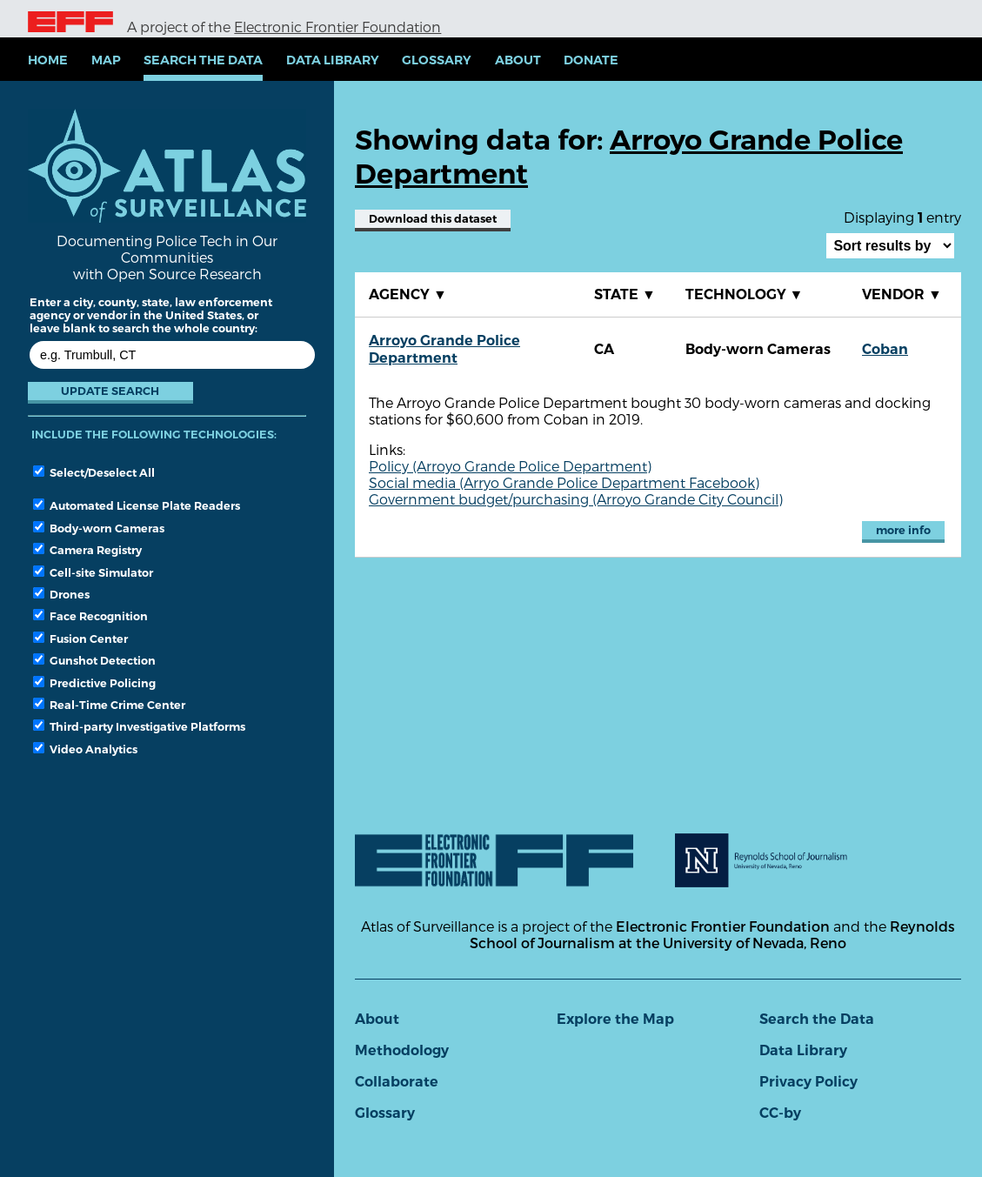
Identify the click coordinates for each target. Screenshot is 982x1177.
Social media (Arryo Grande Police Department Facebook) (564, 482)
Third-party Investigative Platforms (139, 726)
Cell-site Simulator (93, 572)
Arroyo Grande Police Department (444, 349)
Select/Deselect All (94, 472)
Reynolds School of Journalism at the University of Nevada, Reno (712, 934)
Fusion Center (80, 638)
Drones (61, 594)
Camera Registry (87, 550)
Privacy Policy (808, 1081)
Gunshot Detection (94, 660)
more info (903, 530)
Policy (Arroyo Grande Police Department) (510, 466)
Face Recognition (90, 616)
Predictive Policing (94, 683)
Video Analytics (85, 749)
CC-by (780, 1113)
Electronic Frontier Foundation (337, 26)
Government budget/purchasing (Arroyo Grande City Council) (576, 499)
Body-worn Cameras (98, 528)
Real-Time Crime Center (109, 705)
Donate (591, 60)
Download (433, 218)
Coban (885, 349)
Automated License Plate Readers (136, 505)
